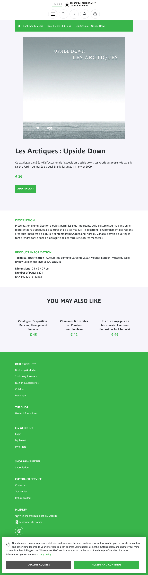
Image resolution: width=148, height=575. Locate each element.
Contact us (21, 485)
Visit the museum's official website (36, 516)
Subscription (22, 467)
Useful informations (26, 413)
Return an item (23, 498)
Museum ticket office (29, 522)
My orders (20, 446)
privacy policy (44, 554)
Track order (21, 491)
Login (18, 434)
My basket (20, 440)
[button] (70, 370)
